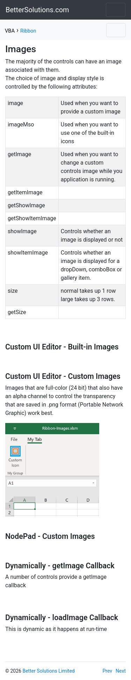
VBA (10, 31)
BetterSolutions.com (37, 10)
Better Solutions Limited (48, 671)
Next (121, 671)
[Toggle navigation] (115, 10)
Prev (107, 671)
